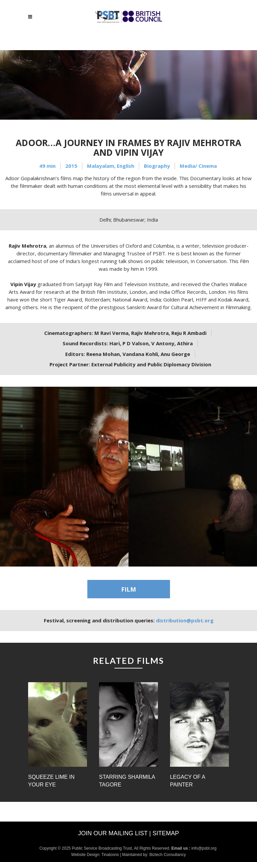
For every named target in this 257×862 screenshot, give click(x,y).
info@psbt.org (204, 848)
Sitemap (166, 833)
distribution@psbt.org (184, 620)
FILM (128, 589)
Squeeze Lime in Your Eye (51, 780)
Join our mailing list (113, 833)
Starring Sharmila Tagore (127, 780)
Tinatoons (110, 854)
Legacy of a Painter (187, 780)
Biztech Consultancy (167, 854)
